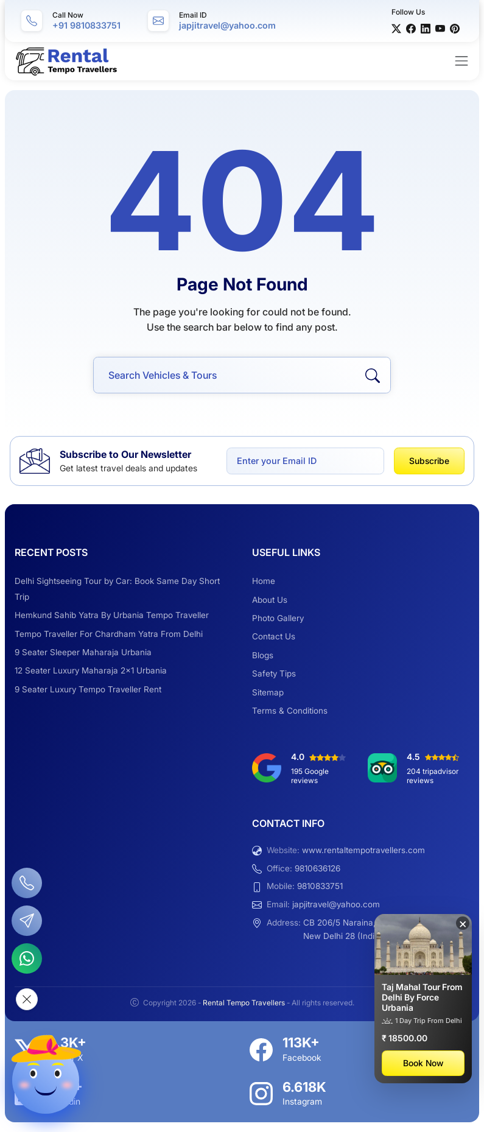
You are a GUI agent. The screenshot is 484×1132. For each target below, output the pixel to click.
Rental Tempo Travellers (245, 1002)
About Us (269, 600)
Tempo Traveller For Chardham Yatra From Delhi (109, 634)
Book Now (423, 1063)
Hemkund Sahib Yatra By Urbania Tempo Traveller (112, 615)
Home (263, 581)
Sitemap (268, 692)
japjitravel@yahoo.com (336, 904)
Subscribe (429, 460)
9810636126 (317, 868)
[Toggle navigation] (461, 61)
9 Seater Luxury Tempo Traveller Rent (88, 689)
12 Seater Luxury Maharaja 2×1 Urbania (91, 670)
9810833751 (320, 886)
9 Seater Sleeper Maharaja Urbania (83, 652)
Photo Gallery (278, 618)
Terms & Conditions (290, 710)
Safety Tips (274, 673)
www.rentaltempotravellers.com (363, 850)
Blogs (262, 655)
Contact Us (273, 636)
